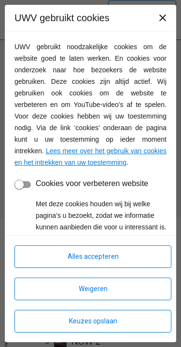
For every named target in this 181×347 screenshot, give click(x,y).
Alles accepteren (93, 256)
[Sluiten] (162, 17)
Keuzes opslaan (93, 321)
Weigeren (93, 289)
